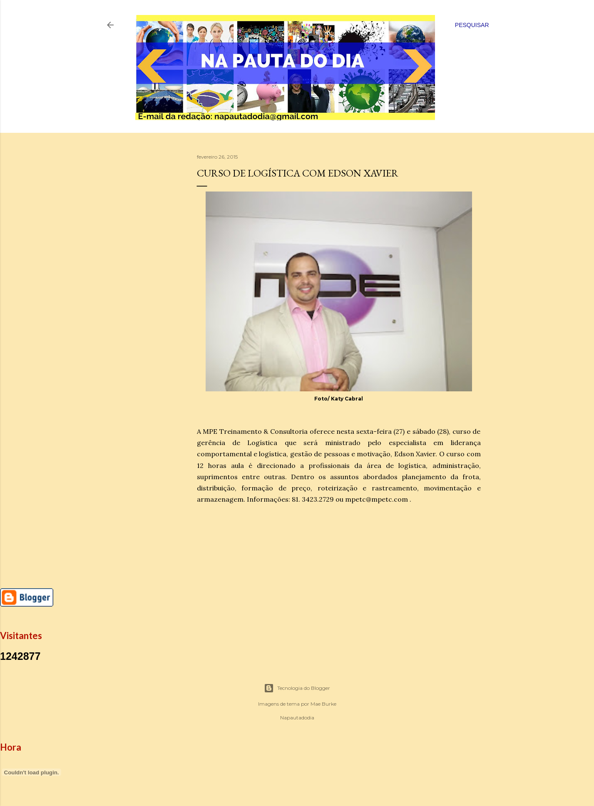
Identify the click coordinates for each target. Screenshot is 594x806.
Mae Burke (323, 704)
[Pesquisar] (472, 25)
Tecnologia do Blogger (297, 688)
